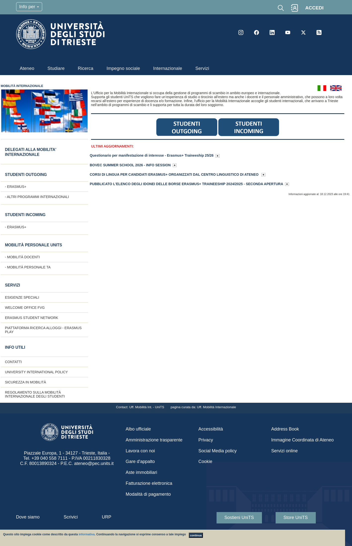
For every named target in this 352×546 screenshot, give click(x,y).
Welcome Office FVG (25, 308)
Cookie (205, 461)
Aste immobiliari (141, 472)
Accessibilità (210, 429)
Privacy (205, 439)
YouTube (288, 32)
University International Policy (36, 372)
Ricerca (85, 68)
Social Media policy (217, 450)
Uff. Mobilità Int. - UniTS (147, 407)
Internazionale (167, 68)
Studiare (55, 68)
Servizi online (284, 450)
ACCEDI (314, 7)
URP (106, 517)
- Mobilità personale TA (28, 267)
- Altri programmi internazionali (37, 197)
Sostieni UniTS (239, 517)
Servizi (202, 68)
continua (196, 535)
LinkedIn (272, 32)
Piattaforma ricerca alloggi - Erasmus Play (43, 330)
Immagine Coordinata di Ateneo (302, 439)
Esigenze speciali (22, 297)
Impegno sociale (123, 68)
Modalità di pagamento (148, 494)
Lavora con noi (140, 450)
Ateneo (27, 68)
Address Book (285, 429)
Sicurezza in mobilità (25, 382)
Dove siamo (28, 517)
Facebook (256, 32)
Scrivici (71, 517)
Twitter (303, 32)
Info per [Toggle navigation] (29, 6)
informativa (87, 534)
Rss (319, 32)
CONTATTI (13, 362)
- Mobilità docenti (22, 257)
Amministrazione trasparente (154, 439)
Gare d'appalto (140, 461)
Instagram (241, 32)
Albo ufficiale (138, 429)
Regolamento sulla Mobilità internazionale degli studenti (35, 394)
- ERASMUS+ (15, 187)
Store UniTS (296, 517)
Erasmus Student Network (31, 318)
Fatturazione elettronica (149, 483)
